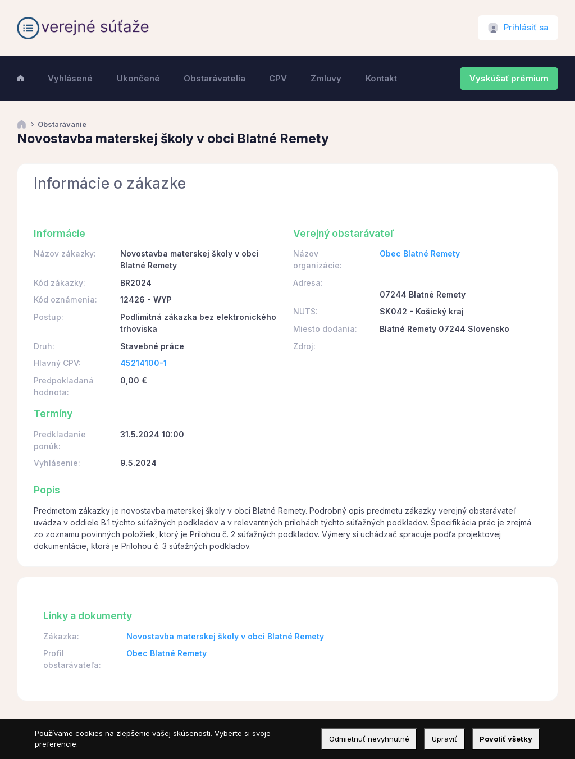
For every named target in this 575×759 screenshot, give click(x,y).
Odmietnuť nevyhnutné (369, 738)
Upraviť (444, 738)
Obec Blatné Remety (420, 253)
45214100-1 (143, 363)
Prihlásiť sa (526, 27)
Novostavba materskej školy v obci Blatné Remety (225, 636)
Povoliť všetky (506, 738)
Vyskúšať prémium (509, 79)
